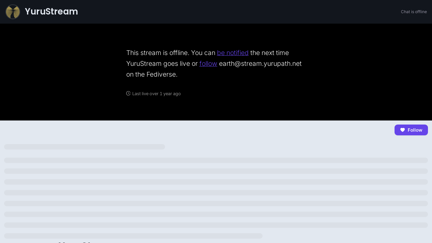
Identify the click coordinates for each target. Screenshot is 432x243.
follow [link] (208, 63)
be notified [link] (233, 53)
